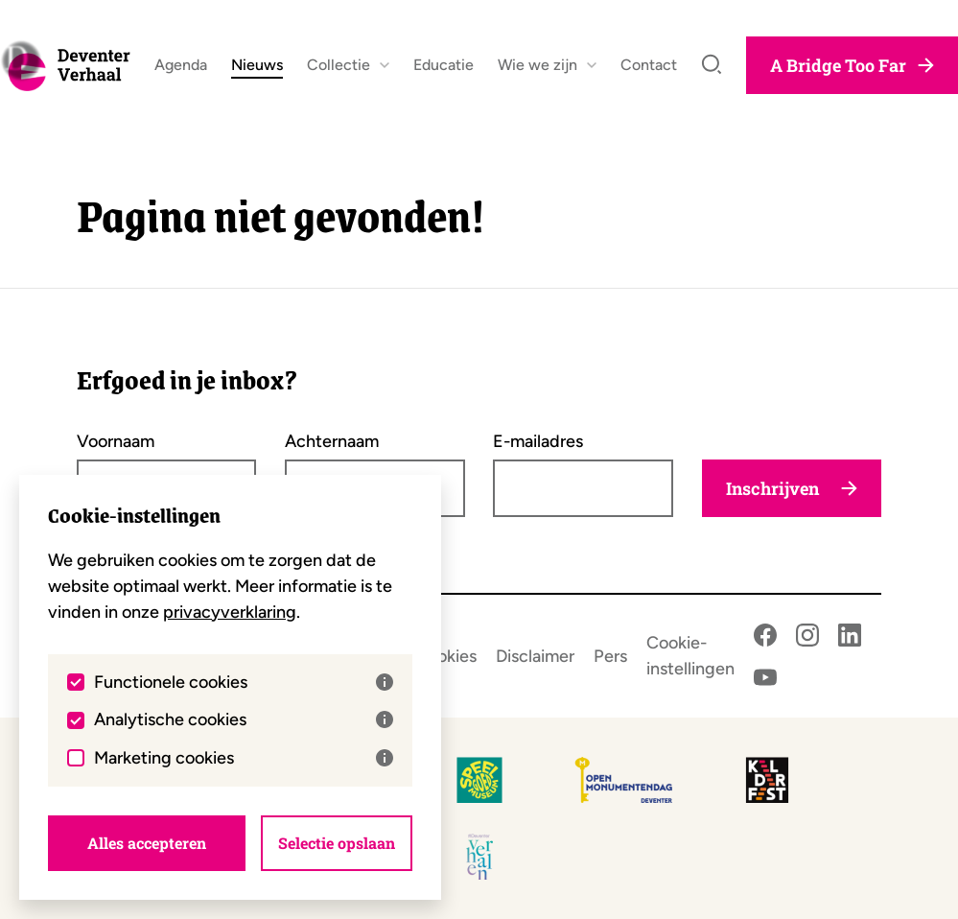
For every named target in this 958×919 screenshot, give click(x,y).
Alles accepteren (146, 843)
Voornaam (115, 441)
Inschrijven (791, 488)
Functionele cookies (243, 682)
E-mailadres (538, 441)
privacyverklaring (229, 612)
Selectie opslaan (336, 843)
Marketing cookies (243, 757)
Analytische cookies (243, 719)
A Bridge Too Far (852, 72)
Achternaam (332, 441)
